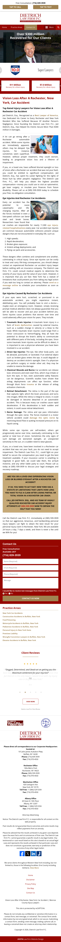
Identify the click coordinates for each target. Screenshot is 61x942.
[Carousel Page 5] (41, 692)
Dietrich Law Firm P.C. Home (30, 18)
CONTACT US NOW (30, 598)
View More (30, 702)
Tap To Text (46, 7)
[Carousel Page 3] (30, 692)
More (51, 27)
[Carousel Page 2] (25, 692)
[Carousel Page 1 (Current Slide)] (20, 692)
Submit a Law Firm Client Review (30, 709)
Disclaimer (30, 879)
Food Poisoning (9, 620)
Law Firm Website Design (30, 939)
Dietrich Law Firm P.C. (37, 930)
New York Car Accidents (13, 613)
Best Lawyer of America (46, 115)
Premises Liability (10, 633)
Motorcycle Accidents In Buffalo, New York (20, 623)
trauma (30, 384)
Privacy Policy (30, 884)
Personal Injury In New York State (17, 630)
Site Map (30, 888)
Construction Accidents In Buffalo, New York (21, 616)
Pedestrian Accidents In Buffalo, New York (20, 627)
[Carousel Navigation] (30, 692)
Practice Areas (16, 27)
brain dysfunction (23, 325)
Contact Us (30, 27)
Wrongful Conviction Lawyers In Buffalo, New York (24, 637)
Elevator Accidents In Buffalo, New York (19, 640)
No (12, 593)
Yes (6, 593)
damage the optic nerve (42, 418)
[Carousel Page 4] (35, 692)
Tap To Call (15, 7)
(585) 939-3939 (27, 506)
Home (4, 27)
